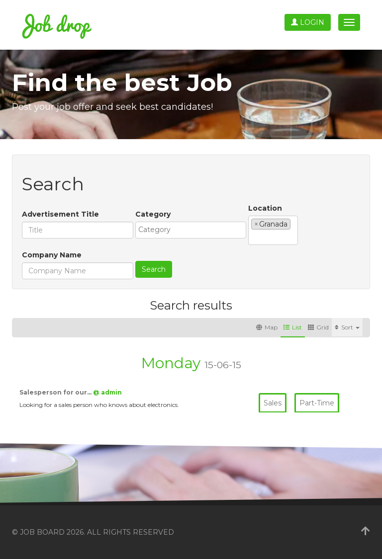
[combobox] (190, 230)
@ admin (107, 392)
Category (153, 214)
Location (265, 208)
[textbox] (193, 230)
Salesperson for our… (56, 392)
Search (154, 269)
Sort (347, 327)
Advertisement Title (60, 214)
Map (267, 327)
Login (307, 22)
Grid (318, 327)
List (293, 327)
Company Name (52, 254)
